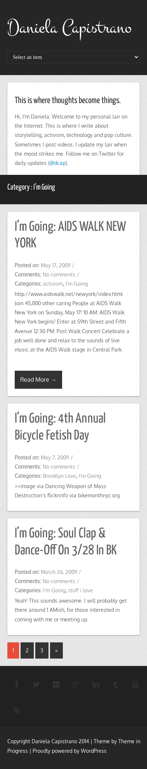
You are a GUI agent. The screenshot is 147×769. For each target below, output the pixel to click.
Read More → (38, 379)
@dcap (57, 163)
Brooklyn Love (59, 476)
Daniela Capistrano (69, 27)
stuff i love (80, 590)
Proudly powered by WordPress (70, 751)
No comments (59, 274)
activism (53, 284)
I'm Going (76, 284)
